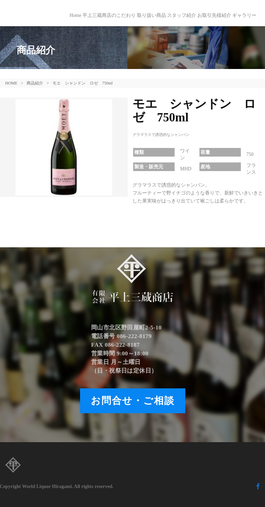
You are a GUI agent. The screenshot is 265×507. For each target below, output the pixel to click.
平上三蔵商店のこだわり (109, 15)
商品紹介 (35, 83)
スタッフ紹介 (181, 15)
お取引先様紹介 (214, 15)
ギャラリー (244, 15)
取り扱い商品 (151, 15)
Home (75, 15)
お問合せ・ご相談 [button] (133, 400)
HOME (11, 83)
